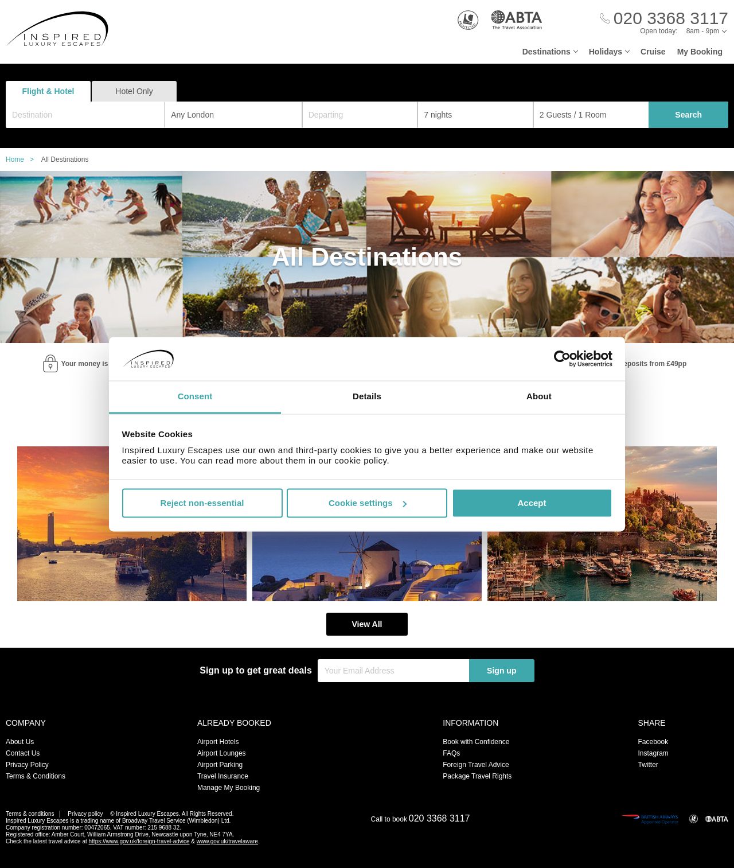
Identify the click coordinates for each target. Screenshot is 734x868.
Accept (531, 503)
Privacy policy (85, 814)
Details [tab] (367, 397)
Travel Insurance (222, 776)
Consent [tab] (195, 397)
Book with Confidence (476, 742)
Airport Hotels (218, 742)
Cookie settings (368, 503)
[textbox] (91, 114)
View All (367, 624)
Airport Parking (220, 765)
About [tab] (539, 397)
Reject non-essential (202, 503)
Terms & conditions (30, 814)
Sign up (501, 670)
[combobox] (85, 115)
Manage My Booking (228, 788)
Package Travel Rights (477, 776)
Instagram (653, 753)
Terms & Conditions (35, 776)
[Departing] (360, 115)
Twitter (648, 765)
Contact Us (23, 753)
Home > (23, 159)
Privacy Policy (27, 765)
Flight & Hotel (48, 91)
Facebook (653, 742)
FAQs (451, 753)
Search (688, 114)
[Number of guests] (591, 115)
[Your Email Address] (393, 670)
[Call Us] (664, 18)
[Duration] (475, 115)
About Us (20, 742)
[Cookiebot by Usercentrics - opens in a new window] (562, 358)
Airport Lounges (221, 753)
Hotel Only (134, 91)
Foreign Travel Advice (476, 765)
